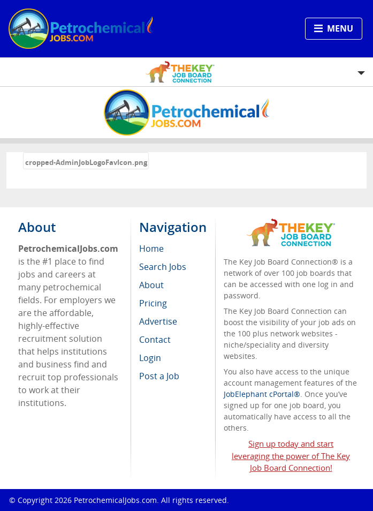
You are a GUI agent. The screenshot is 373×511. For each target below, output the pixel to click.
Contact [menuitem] (155, 339)
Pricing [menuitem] (153, 303)
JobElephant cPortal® (262, 394)
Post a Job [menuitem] (159, 376)
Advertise (158, 321)
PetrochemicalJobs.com (115, 500)
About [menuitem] (151, 285)
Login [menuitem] (150, 358)
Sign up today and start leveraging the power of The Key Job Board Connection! (291, 456)
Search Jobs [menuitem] (162, 267)
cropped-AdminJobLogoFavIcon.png (86, 162)
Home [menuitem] (151, 248)
